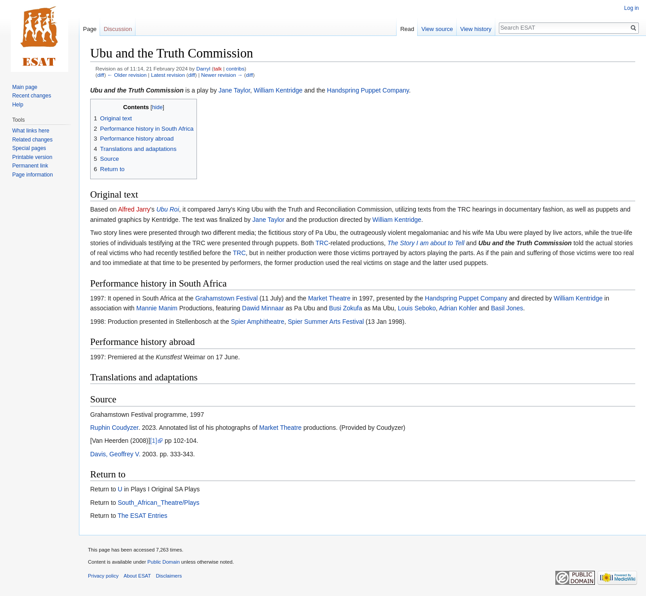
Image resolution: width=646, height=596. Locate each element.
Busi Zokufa (345, 308)
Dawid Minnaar (263, 308)
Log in (631, 8)
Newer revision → (222, 75)
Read (407, 29)
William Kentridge (277, 90)
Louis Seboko (417, 308)
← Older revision (127, 75)
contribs (235, 68)
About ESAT (137, 575)
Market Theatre (329, 298)
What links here (30, 131)
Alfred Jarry (134, 209)
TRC (321, 243)
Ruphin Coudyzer (114, 427)
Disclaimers (169, 575)
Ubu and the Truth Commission (136, 90)
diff (100, 75)
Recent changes (31, 96)
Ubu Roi (167, 209)
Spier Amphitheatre (257, 321)
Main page (24, 87)
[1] (153, 440)
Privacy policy (103, 575)
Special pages (29, 148)
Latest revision (168, 75)
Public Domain (163, 562)
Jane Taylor (234, 90)
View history (476, 29)
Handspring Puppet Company (368, 90)
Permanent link (30, 166)
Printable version (32, 157)
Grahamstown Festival (226, 298)
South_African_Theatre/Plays (158, 502)
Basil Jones (507, 308)
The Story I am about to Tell (426, 243)
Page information (32, 175)
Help (17, 105)
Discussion (118, 29)
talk (218, 68)
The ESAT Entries (142, 515)
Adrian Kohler (458, 308)
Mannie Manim (157, 308)
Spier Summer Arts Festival (326, 321)
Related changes (32, 140)
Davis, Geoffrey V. (115, 454)
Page (89, 29)
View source (437, 29)
